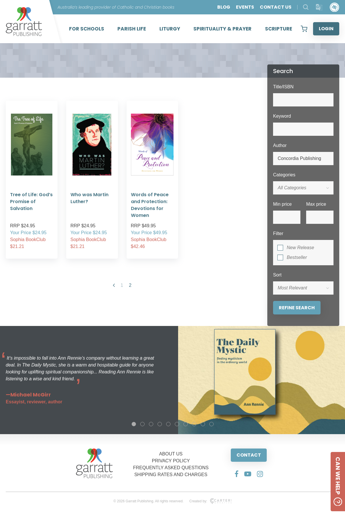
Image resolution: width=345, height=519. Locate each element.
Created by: (210, 501)
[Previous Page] (114, 285)
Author (280, 145)
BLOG (223, 7)
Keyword (282, 116)
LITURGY (169, 28)
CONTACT (249, 455)
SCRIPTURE (278, 28)
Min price (282, 204)
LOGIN (326, 28)
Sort (277, 274)
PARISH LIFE (131, 28)
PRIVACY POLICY (171, 460)
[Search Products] (305, 7)
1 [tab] (134, 424)
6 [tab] (177, 424)
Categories (284, 174)
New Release (300, 247)
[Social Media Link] (236, 474)
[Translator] (319, 7)
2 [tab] (142, 424)
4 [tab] (160, 424)
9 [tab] (203, 424)
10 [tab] (211, 424)
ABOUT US (171, 453)
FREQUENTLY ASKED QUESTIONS (171, 467)
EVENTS (245, 7)
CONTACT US (275, 7)
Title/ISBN (283, 86)
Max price (316, 204)
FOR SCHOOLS (86, 28)
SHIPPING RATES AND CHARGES (170, 474)
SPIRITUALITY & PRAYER (222, 28)
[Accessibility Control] (334, 7)
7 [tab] (185, 424)
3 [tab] (151, 424)
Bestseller (297, 257)
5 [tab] (168, 424)
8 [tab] (194, 424)
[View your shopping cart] (304, 29)
